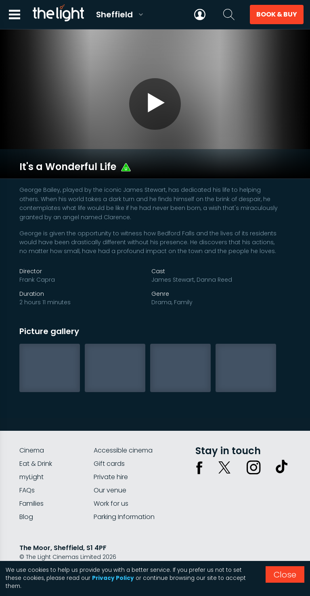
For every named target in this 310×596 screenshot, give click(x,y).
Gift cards (109, 438)
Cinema (31, 425)
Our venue (110, 464)
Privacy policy (39, 553)
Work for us (111, 478)
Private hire (111, 451)
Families (31, 478)
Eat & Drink (35, 438)
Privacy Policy (113, 578)
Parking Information (124, 491)
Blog (26, 491)
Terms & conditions (92, 553)
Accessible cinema (123, 425)
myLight (31, 451)
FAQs (27, 464)
